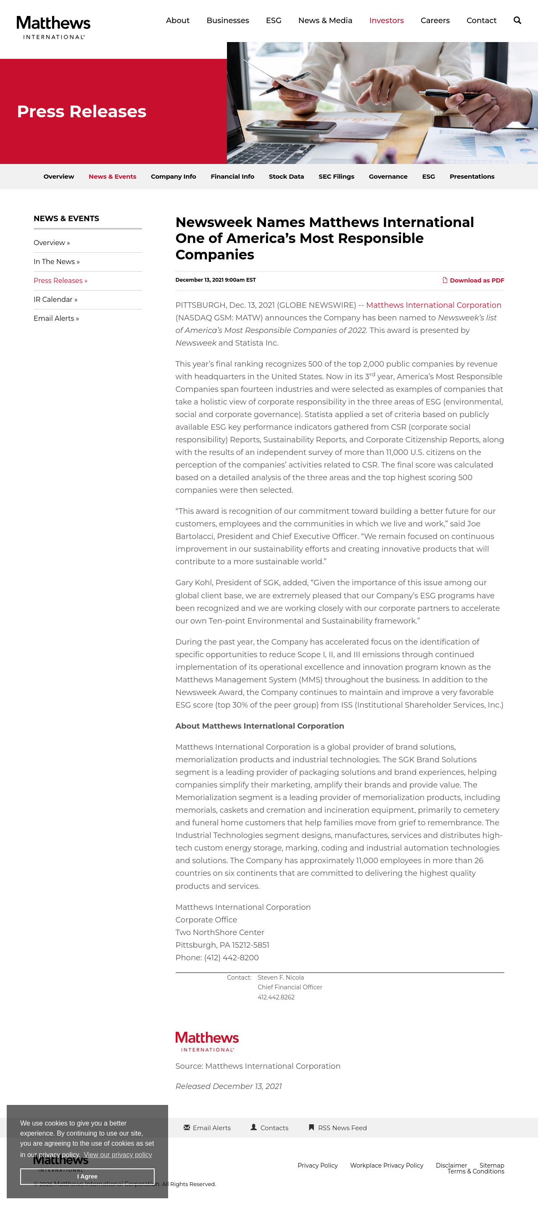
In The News (54, 262)
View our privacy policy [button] (118, 1154)
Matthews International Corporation (433, 305)
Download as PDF (473, 280)
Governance (388, 176)
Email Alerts (54, 318)
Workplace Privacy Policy (386, 1165)
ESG (274, 20)
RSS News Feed (342, 1128)
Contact (482, 20)
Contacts (274, 1128)
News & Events (112, 176)
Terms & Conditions (476, 1171)
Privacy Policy (318, 1165)
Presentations (472, 176)
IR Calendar (53, 300)
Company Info (173, 176)
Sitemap (492, 1165)
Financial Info (232, 176)
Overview (58, 176)
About (178, 20)
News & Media (325, 20)
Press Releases (58, 281)
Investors (386, 20)
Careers (435, 20)
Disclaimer (451, 1165)
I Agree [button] (87, 1176)
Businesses (227, 20)
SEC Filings (336, 176)
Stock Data (286, 176)
